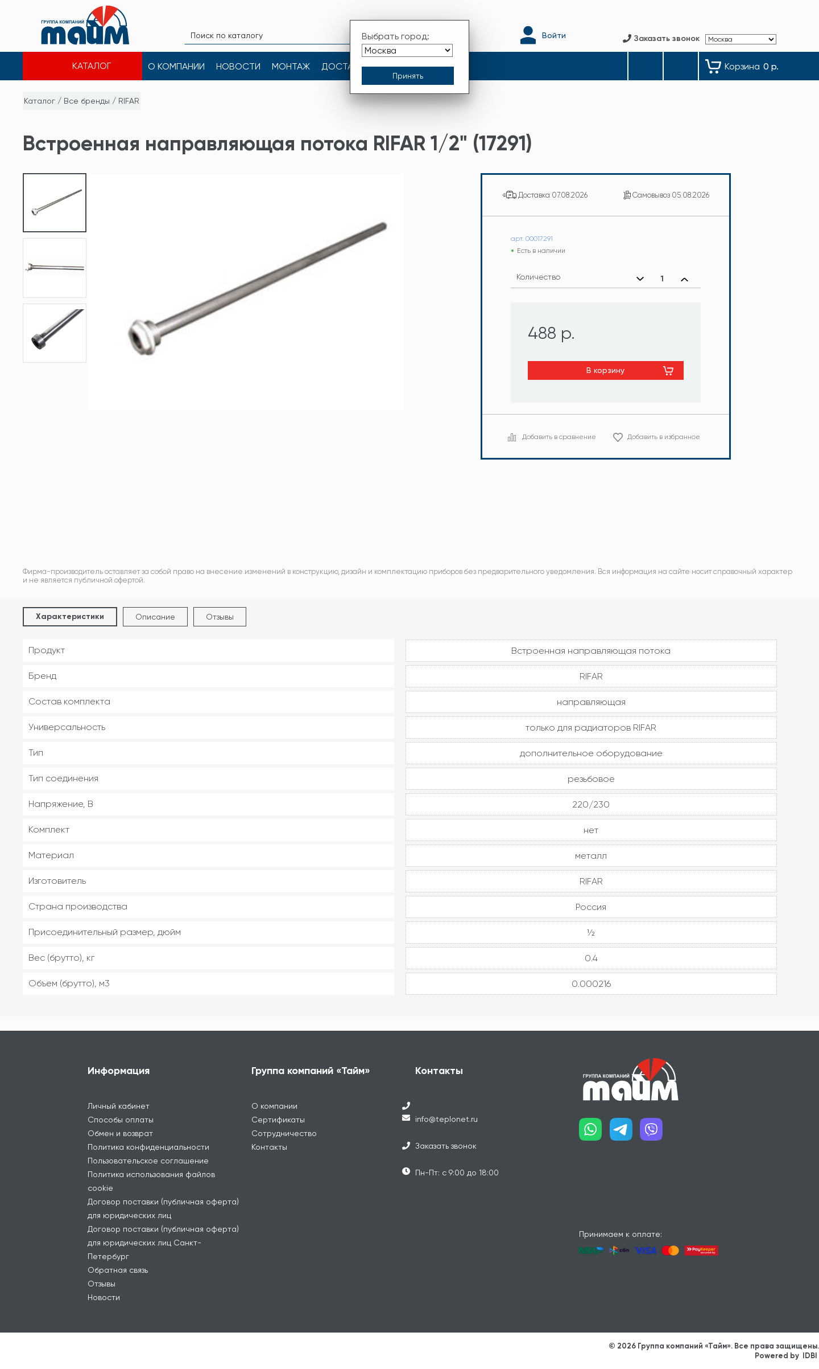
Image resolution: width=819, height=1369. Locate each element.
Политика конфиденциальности (148, 1146)
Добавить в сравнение (559, 437)
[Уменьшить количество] (640, 279)
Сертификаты (278, 1119)
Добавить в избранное (663, 437)
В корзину (605, 370)
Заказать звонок (446, 1145)
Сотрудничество (284, 1133)
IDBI (810, 1355)
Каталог (39, 100)
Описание (155, 616)
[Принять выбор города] (408, 76)
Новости (104, 1297)
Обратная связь (118, 1269)
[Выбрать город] (407, 50)
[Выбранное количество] (662, 279)
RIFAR (128, 100)
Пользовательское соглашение (148, 1160)
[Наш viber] (655, 1133)
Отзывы (220, 616)
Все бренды (87, 100)
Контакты (269, 1146)
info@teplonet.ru (446, 1119)
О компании (274, 1105)
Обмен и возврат (120, 1133)
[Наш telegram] (625, 1133)
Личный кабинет (119, 1105)
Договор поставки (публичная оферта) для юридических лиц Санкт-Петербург (163, 1242)
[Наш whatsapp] (594, 1133)
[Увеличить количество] (684, 279)
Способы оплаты (121, 1119)
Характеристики (70, 616)
